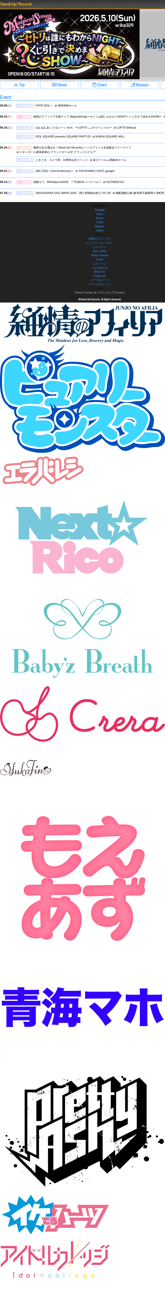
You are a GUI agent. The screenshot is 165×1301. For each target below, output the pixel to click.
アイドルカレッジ (100, 284)
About (99, 230)
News (99, 214)
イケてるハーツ (99, 280)
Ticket (99, 222)
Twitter (78, 292)
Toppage (99, 209)
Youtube (88, 292)
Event (99, 218)
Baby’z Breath (99, 255)
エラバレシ (100, 247)
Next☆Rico (100, 251)
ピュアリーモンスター (99, 242)
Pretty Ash (100, 275)
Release (100, 226)
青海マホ (99, 271)
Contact (121, 292)
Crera (99, 259)
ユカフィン (100, 263)
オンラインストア (104, 292)
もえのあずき (99, 267)
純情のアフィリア (100, 238)
